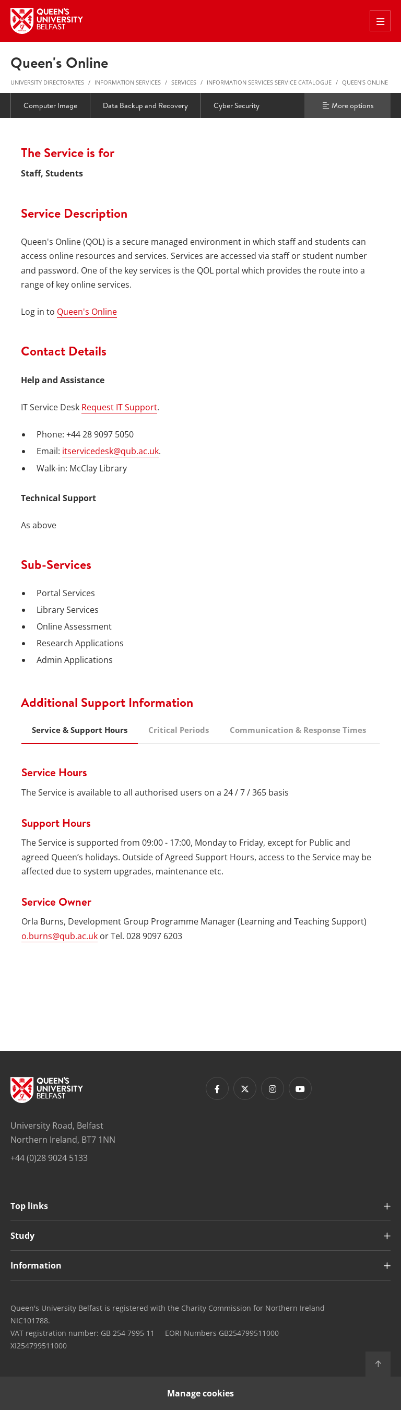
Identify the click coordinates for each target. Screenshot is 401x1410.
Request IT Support (119, 407)
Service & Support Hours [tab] (79, 730)
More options (347, 105)
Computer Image (50, 105)
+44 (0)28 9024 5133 (49, 1158)
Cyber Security (237, 105)
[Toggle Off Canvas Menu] (380, 20)
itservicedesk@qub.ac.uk (110, 451)
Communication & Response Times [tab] (298, 730)
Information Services (128, 82)
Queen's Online (365, 82)
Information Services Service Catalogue (269, 82)
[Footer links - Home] (46, 1090)
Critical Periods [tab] (178, 730)
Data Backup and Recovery (145, 105)
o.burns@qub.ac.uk (59, 936)
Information (36, 1265)
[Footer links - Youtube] (300, 1088)
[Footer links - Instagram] (272, 1088)
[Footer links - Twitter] (244, 1088)
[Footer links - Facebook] (217, 1088)
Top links (29, 1206)
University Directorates (47, 82)
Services (183, 82)
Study (22, 1235)
